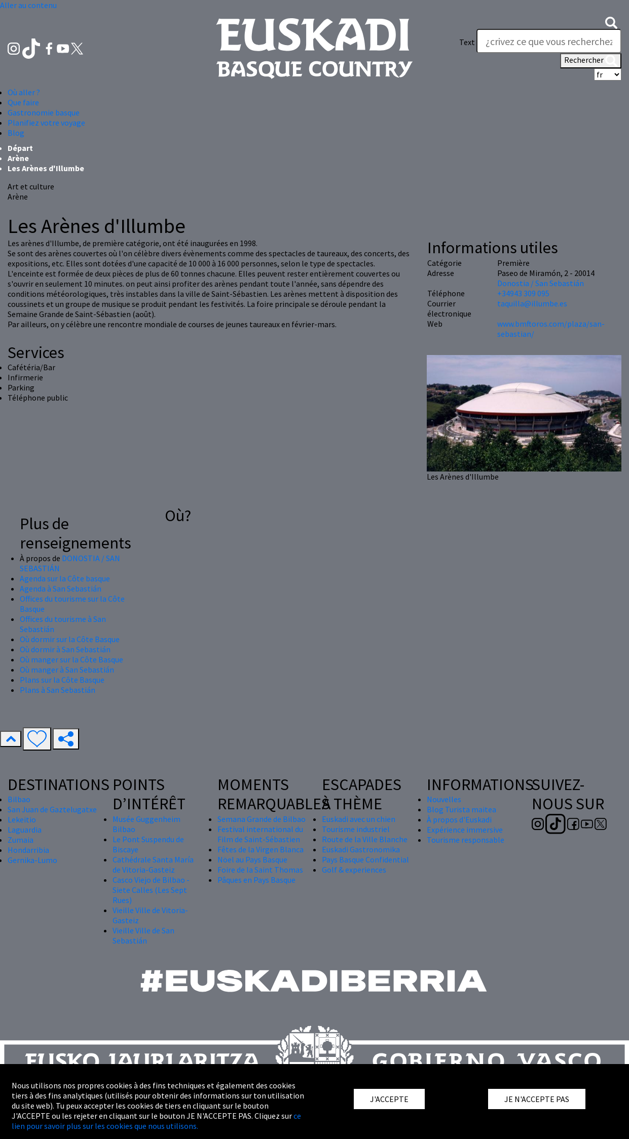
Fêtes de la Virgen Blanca (260, 849)
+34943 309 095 (523, 293)
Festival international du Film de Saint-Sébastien (260, 834)
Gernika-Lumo (32, 860)
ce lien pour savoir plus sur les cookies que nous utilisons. (156, 1121)
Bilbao (19, 799)
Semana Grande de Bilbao (261, 819)
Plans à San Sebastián (57, 690)
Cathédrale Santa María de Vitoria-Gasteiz (153, 864)
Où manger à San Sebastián (67, 669)
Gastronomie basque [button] (44, 112)
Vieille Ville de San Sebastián (143, 935)
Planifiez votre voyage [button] (46, 122)
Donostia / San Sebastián (540, 283)
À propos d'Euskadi (459, 819)
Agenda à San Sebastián (60, 588)
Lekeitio (22, 819)
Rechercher (590, 61)
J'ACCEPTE (389, 1099)
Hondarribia (28, 850)
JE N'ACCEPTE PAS (536, 1099)
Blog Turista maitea (461, 809)
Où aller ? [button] (24, 92)
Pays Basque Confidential (365, 859)
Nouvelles (444, 799)
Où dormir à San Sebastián (65, 649)
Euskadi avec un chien (358, 819)
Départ (20, 148)
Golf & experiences (354, 870)
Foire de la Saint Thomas (260, 870)
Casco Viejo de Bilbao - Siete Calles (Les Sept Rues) (151, 890)
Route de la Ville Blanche (365, 839)
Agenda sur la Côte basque (65, 578)
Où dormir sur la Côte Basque (70, 639)
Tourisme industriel (356, 829)
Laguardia (25, 829)
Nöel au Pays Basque (252, 859)
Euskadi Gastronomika (361, 849)
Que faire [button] (23, 102)
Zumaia (20, 840)
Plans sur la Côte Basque (62, 680)
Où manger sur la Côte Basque (71, 659)
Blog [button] (16, 133)
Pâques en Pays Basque (256, 880)
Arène (18, 158)
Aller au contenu (28, 5)
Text (467, 42)
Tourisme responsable (465, 840)
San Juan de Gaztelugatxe (52, 809)
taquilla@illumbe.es (532, 303)
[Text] (548, 41)
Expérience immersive (465, 829)
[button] (611, 22)
